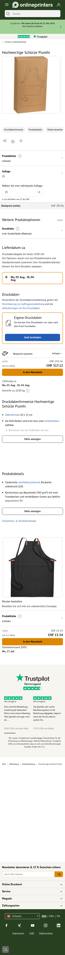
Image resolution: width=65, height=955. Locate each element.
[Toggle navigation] (6, 5)
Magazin (30, 898)
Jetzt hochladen (32, 337)
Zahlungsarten (30, 905)
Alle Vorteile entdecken (32, 26)
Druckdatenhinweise (13, 129)
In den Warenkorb (32, 372)
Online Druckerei (30, 884)
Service (30, 891)
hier (42, 746)
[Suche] (35, 13)
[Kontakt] (5, 949)
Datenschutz (46, 933)
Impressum (18, 933)
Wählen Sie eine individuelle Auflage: (22, 190)
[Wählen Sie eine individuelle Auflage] (22, 192)
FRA (51, 916)
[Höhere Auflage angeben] (38, 192)
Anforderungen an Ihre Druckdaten (21, 308)
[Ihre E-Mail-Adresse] (28, 874)
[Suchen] (8, 13)
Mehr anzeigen (32, 439)
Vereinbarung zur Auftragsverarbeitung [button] (23, 304)
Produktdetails (35, 129)
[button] (30, 84)
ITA (58, 916)
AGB (31, 933)
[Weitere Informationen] (20, 156)
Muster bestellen (55, 129)
